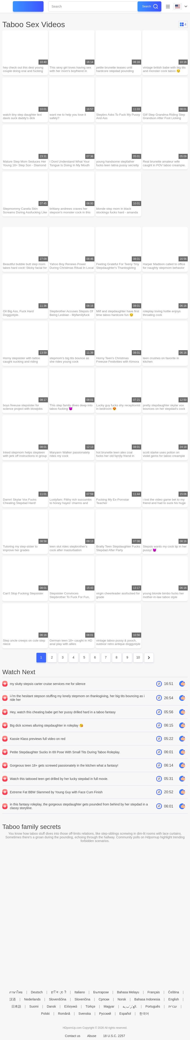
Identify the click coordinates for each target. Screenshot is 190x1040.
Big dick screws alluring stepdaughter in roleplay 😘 (46, 733)
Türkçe (90, 1006)
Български (101, 992)
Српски (104, 999)
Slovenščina (57, 999)
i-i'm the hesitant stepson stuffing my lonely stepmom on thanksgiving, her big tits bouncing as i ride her (77, 705)
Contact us (72, 1036)
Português (153, 1006)
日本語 (16, 1006)
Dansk (51, 1006)
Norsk (122, 999)
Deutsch (37, 992)
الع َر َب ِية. (130, 1006)
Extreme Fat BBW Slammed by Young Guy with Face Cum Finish (56, 799)
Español (125, 1013)
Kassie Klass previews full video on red (37, 746)
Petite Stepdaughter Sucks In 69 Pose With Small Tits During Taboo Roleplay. (65, 759)
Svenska (84, 1013)
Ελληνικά (70, 1006)
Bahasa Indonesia (147, 999)
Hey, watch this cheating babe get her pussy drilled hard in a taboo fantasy (63, 719)
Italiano (79, 992)
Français (153, 992)
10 (138, 665)
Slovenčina (82, 999)
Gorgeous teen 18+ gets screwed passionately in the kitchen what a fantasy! (64, 773)
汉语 (12, 999)
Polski (45, 1013)
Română (64, 1013)
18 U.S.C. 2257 (114, 1036)
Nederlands (32, 999)
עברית (172, 1006)
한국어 (144, 1013)
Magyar (109, 1006)
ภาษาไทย (15, 992)
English (173, 999)
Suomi (34, 1006)
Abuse (91, 1036)
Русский (105, 1013)
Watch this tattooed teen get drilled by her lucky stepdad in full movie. (59, 786)
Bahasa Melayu (128, 992)
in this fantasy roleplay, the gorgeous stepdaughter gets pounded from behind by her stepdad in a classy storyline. (79, 813)
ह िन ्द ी (58, 992)
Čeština (173, 992)
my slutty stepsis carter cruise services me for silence (47, 691)
